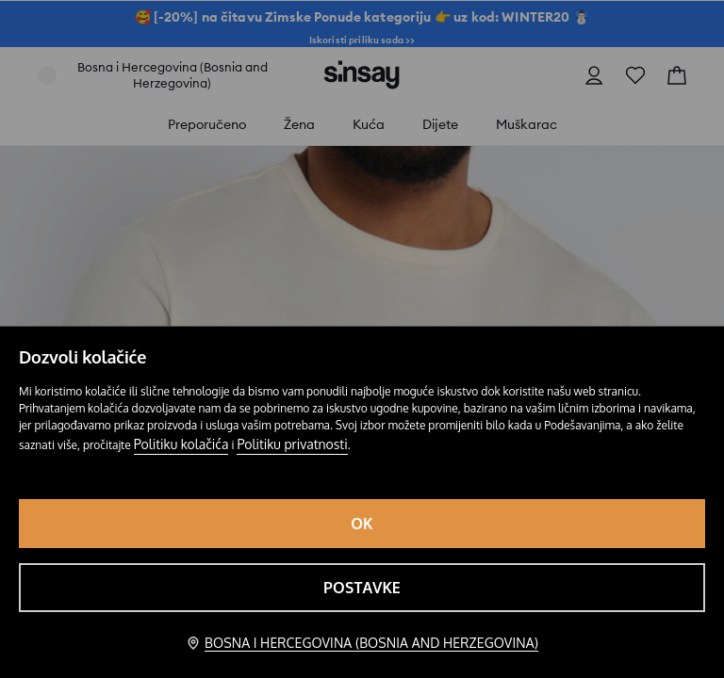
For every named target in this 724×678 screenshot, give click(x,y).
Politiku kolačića (181, 444)
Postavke (362, 587)
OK (362, 523)
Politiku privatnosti (292, 444)
